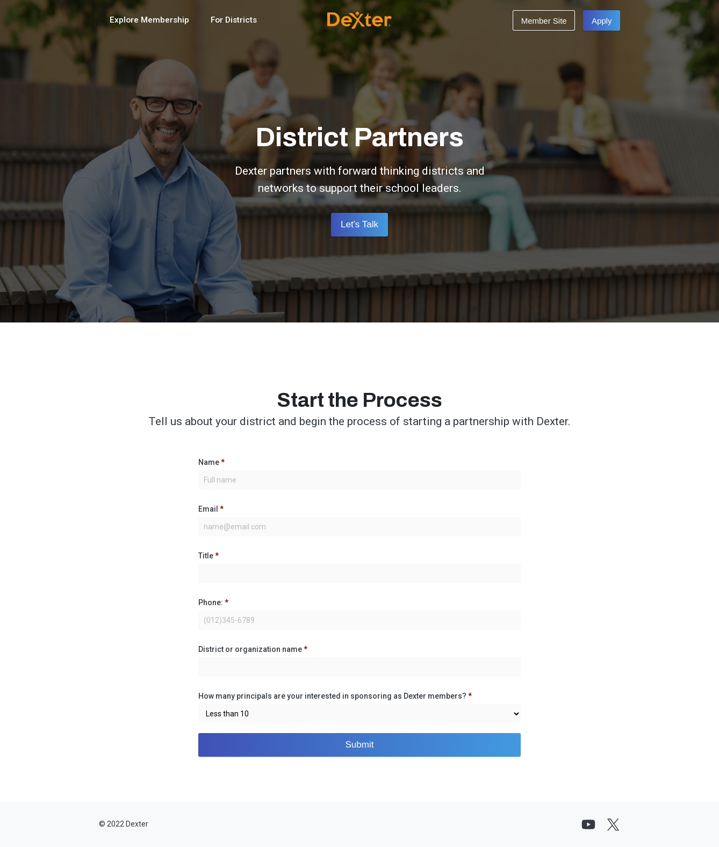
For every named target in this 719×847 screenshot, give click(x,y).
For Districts (234, 20)
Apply (602, 20)
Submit (360, 745)
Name (211, 462)
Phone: (213, 602)
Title (208, 555)
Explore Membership (149, 20)
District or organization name (252, 649)
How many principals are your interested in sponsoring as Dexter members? (335, 696)
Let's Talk (359, 224)
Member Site (544, 20)
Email (211, 509)
